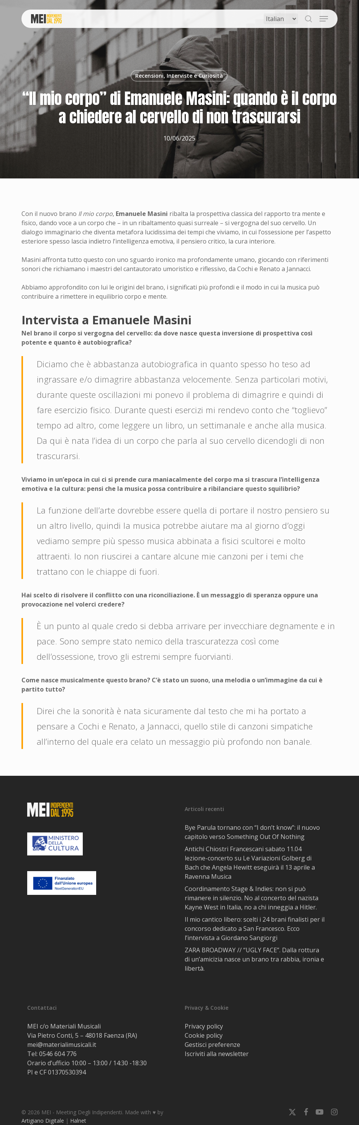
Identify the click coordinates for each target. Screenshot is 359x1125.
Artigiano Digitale (42, 1120)
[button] (324, 19)
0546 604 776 (58, 1054)
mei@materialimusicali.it (61, 1044)
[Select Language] (281, 18)
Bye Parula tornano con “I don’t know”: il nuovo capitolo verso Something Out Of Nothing (252, 832)
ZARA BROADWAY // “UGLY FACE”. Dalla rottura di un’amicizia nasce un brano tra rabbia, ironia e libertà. (254, 959)
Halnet (78, 1120)
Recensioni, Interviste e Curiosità (179, 75)
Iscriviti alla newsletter (217, 1054)
